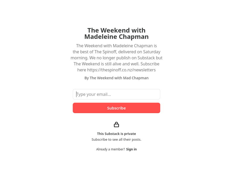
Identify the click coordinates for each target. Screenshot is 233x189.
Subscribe (116, 108)
